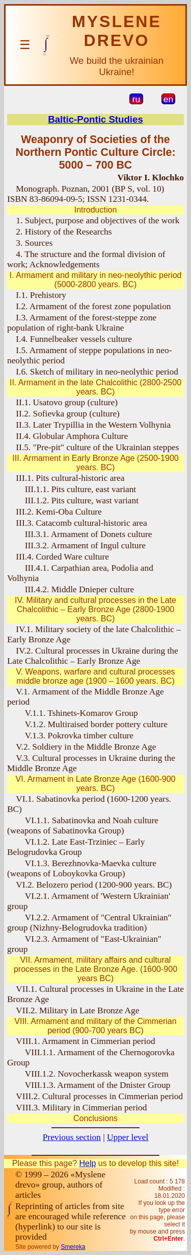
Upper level (127, 1137)
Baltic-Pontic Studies (95, 119)
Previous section (72, 1137)
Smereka (73, 1246)
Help (87, 1163)
